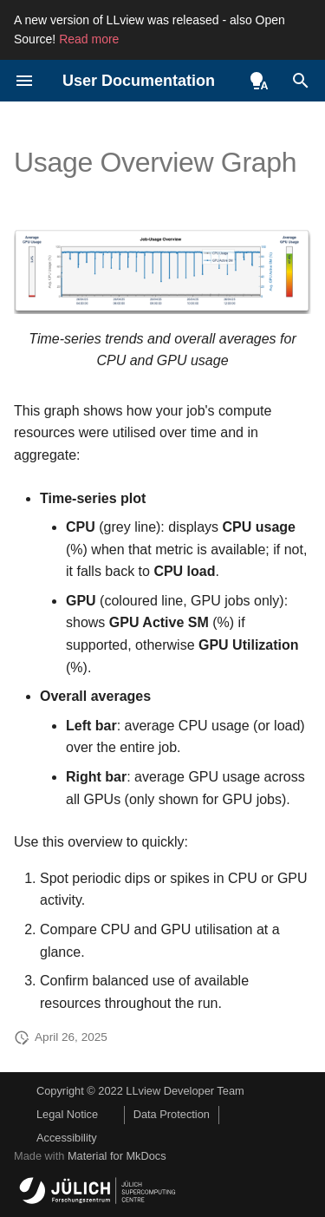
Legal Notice (67, 1114)
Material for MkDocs (117, 1155)
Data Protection (171, 1114)
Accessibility (66, 1137)
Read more (89, 39)
